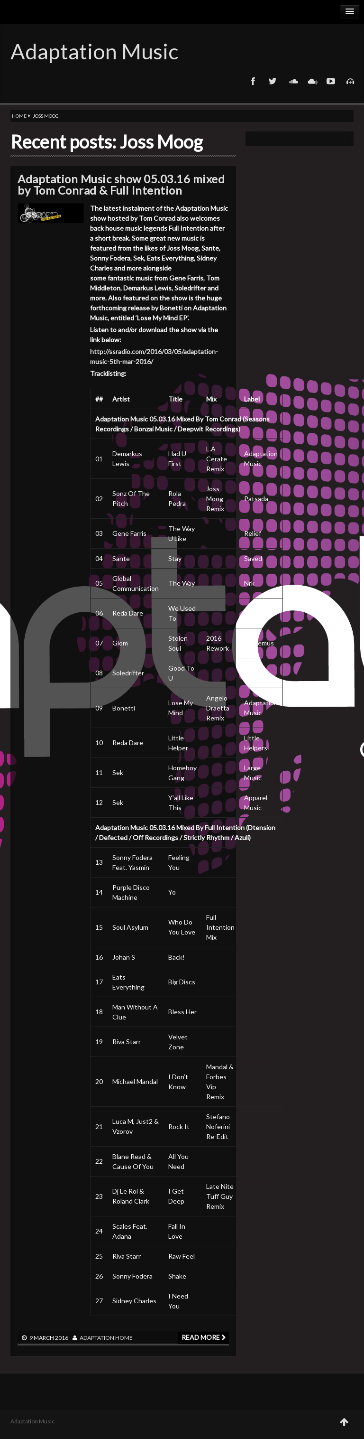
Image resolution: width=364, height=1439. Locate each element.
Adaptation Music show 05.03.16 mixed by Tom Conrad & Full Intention (121, 184)
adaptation (97, 1337)
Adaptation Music (94, 51)
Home (19, 116)
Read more (204, 1337)
